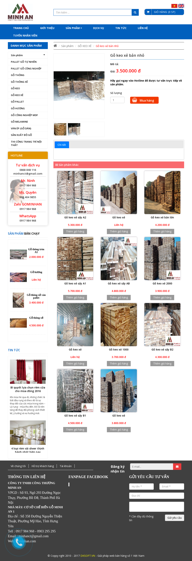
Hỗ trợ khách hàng (43, 466)
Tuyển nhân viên (25, 35)
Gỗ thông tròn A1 (36, 252)
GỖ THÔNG (17, 75)
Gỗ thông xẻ (36, 319)
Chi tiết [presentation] (62, 144)
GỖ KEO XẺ (17, 95)
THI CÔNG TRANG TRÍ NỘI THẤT (26, 143)
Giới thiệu (47, 28)
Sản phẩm (74, 28)
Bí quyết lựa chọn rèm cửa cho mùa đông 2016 (27, 391)
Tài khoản (66, 466)
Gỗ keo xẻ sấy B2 (162, 349)
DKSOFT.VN (87, 555)
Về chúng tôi (18, 466)
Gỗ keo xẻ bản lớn (162, 217)
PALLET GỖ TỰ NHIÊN (24, 61)
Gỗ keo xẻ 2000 (162, 283)
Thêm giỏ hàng (75, 231)
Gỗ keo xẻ (118, 217)
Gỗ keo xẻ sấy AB (119, 283)
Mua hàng (143, 100)
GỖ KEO (15, 88)
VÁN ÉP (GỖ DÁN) (21, 128)
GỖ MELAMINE (19, 121)
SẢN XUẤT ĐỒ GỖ (21, 135)
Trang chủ (21, 28)
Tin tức (121, 28)
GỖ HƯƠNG (18, 108)
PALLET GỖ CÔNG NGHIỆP (26, 68)
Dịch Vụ (98, 28)
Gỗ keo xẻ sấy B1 (75, 415)
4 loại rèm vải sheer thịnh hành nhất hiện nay (27, 452)
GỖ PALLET (17, 101)
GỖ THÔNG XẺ (19, 81)
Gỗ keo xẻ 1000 (118, 349)
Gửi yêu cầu (174, 517)
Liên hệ (143, 28)
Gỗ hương (36, 273)
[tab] (62, 144)
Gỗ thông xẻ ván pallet (36, 298)
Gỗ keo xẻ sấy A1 (75, 283)
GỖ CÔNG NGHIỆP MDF (24, 115)
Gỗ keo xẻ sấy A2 (75, 217)
